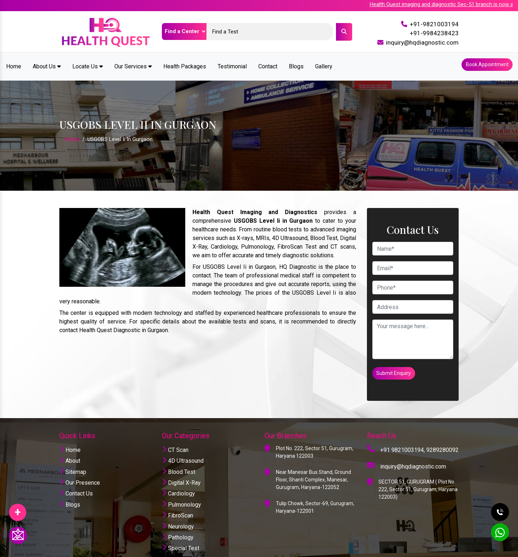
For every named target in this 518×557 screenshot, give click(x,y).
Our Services (133, 62)
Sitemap (72, 456)
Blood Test (178, 456)
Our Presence (79, 467)
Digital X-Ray (181, 467)
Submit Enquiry (396, 364)
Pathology (178, 522)
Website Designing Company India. (414, 551)
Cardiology (178, 478)
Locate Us (87, 62)
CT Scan (175, 434)
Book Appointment (484, 62)
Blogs (296, 62)
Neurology (178, 511)
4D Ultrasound (183, 446)
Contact (267, 62)
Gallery (323, 62)
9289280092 (442, 434)
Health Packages (184, 62)
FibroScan (177, 500)
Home (13, 62)
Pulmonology (181, 489)
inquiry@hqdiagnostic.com (422, 42)
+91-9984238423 (434, 33)
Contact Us (76, 478)
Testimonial (232, 62)
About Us (47, 62)
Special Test (180, 533)
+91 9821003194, (402, 434)
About (69, 446)
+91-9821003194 (434, 24)
